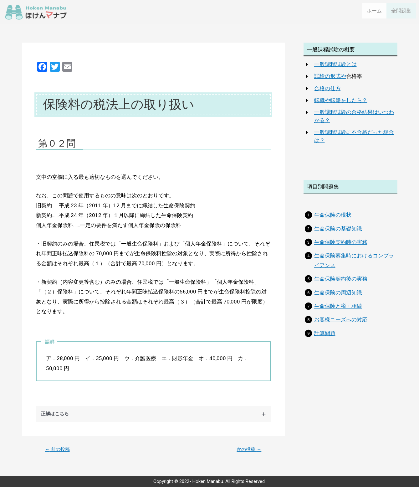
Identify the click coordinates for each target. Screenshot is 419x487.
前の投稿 (58, 452)
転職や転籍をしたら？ (340, 103)
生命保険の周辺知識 (338, 295)
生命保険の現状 (332, 218)
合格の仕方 (327, 91)
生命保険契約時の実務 (340, 245)
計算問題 (324, 336)
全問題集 (401, 13)
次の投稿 (248, 452)
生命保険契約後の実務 (340, 282)
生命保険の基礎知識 (338, 231)
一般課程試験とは (335, 67)
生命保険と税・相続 (338, 309)
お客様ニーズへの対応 (340, 322)
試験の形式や (330, 79)
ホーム (375, 13)
